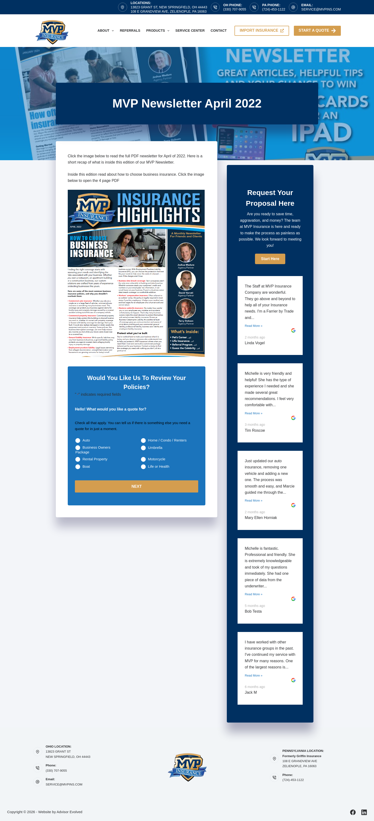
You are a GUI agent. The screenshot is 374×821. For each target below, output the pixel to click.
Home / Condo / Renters (167, 440)
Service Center (190, 30)
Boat (86, 466)
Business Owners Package (92, 449)
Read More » (253, 326)
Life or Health (158, 466)
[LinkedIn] (364, 812)
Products (158, 31)
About (107, 31)
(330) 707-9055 (234, 9)
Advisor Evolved (70, 812)
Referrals (130, 30)
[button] (270, 259)
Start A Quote (317, 30)
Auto (86, 440)
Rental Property (95, 459)
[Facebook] (353, 812)
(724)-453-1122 (273, 9)
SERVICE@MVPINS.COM (64, 784)
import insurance (262, 30)
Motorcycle (157, 459)
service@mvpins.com (321, 9)
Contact (219, 30)
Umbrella (155, 448)
